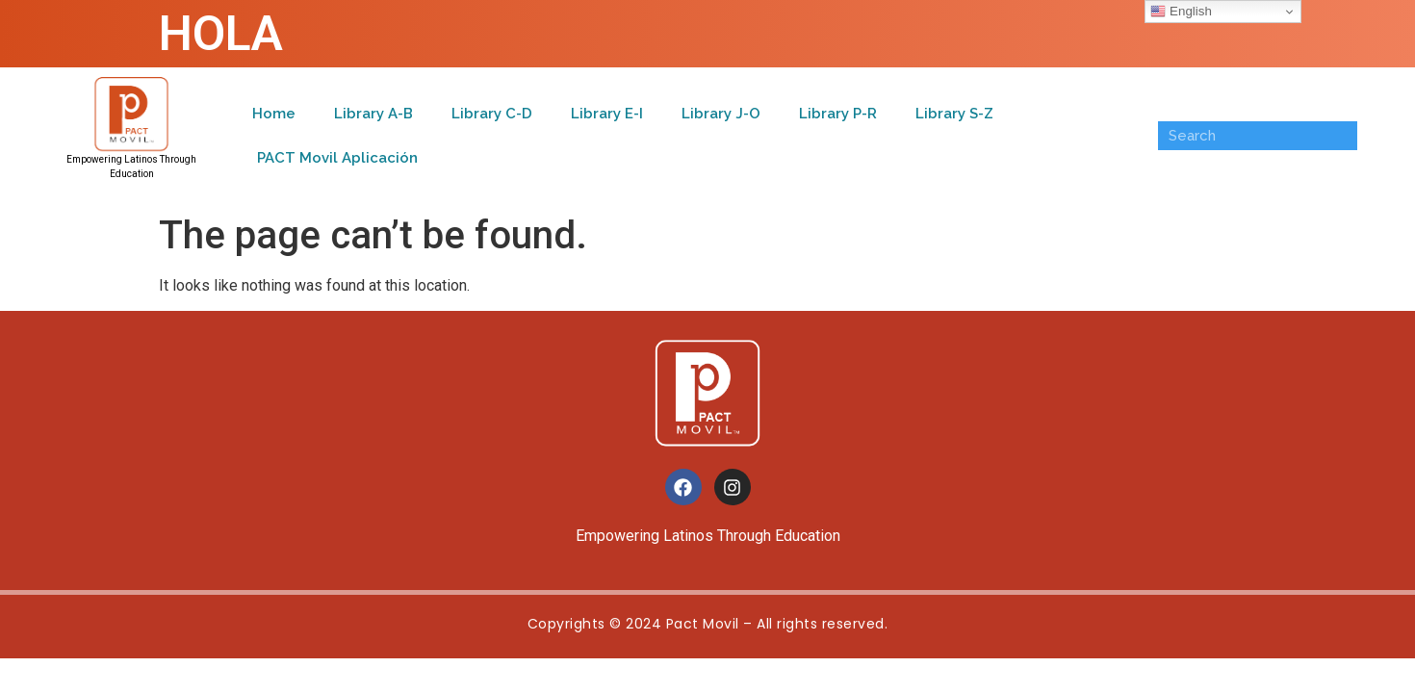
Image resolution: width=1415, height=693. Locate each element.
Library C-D (491, 113)
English (1180, 11)
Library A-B (373, 113)
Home (274, 113)
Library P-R (838, 113)
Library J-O (721, 113)
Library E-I (607, 113)
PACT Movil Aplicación (337, 158)
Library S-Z (954, 113)
